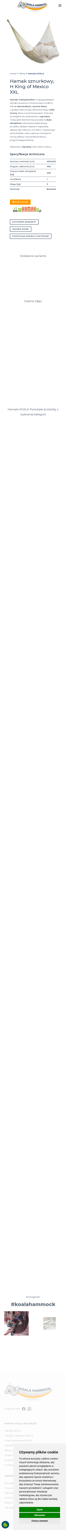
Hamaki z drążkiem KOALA (19, 1435)
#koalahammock (33, 1320)
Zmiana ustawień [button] (39, 1521)
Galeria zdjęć (20, 229)
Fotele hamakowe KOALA (18, 1440)
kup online (20, 202)
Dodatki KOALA (13, 1460)
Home (13, 73)
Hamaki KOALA (36, 73)
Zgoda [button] (40, 1509)
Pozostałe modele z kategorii (30, 236)
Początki (9, 1483)
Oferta (22, 73)
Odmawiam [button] (39, 1515)
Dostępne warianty (24, 222)
